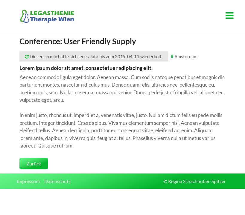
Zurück (33, 163)
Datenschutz (57, 181)
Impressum (28, 181)
